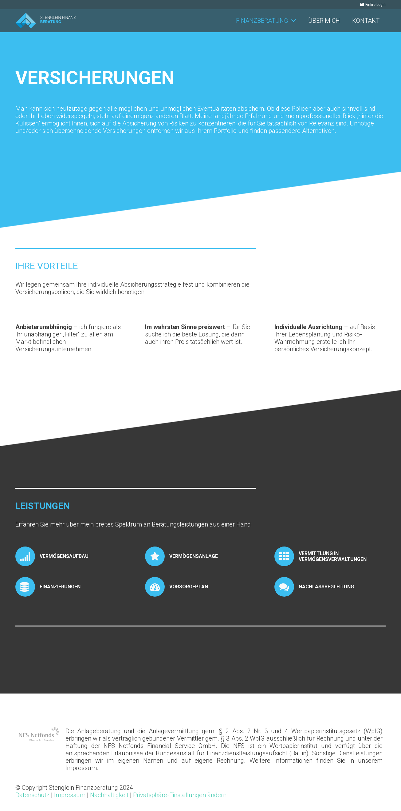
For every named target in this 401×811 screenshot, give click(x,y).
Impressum (69, 795)
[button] (292, 20)
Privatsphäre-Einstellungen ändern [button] (179, 795)
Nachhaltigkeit (109, 795)
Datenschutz (32, 795)
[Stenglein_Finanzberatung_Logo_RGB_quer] (45, 21)
